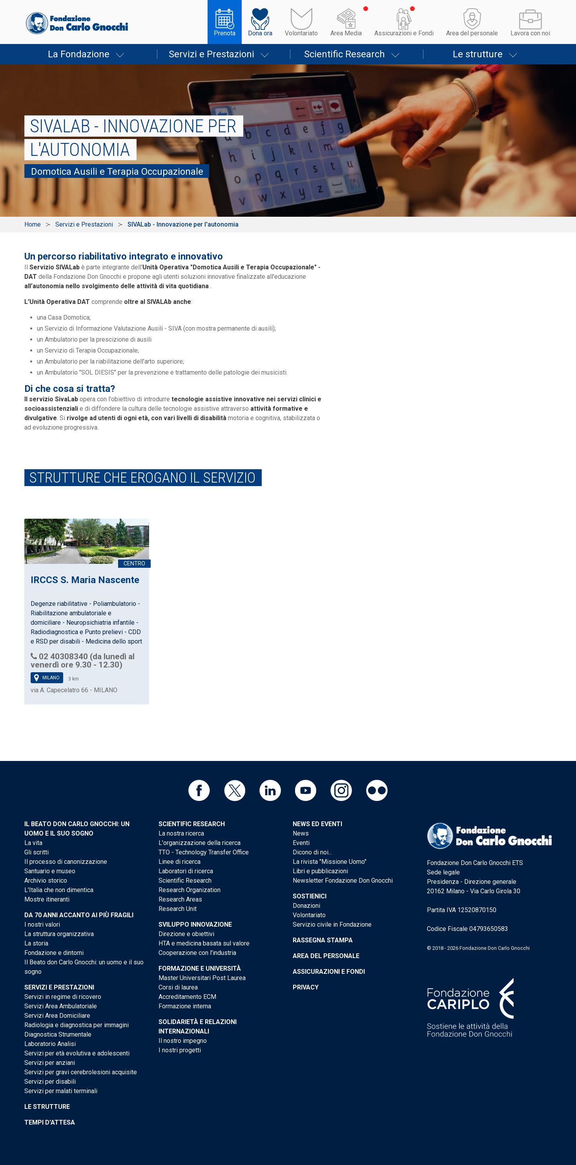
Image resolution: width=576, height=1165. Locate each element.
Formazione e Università (200, 968)
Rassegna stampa (323, 940)
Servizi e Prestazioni (211, 54)
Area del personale (472, 33)
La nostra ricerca (181, 833)
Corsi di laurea (178, 987)
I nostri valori (42, 924)
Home (32, 224)
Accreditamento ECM (187, 996)
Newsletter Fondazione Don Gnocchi (343, 880)
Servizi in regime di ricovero (62, 996)
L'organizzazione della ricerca (200, 843)
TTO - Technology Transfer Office (204, 852)
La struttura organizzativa (59, 934)
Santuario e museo (49, 871)
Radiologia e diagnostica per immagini (76, 1025)
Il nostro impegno (183, 1040)
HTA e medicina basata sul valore (204, 943)
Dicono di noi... (312, 852)
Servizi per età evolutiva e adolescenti (76, 1053)
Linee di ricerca (180, 861)
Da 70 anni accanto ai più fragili (78, 915)
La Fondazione (78, 54)
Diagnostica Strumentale (57, 1034)
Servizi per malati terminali (60, 1091)
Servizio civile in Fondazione (332, 924)
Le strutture (478, 54)
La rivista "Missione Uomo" (329, 861)
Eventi (301, 843)
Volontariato (301, 33)
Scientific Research (344, 54)
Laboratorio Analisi (50, 1044)
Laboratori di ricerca (186, 871)
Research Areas (180, 899)
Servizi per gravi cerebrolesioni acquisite (80, 1072)
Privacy (306, 987)
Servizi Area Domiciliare (57, 1015)
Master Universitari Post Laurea (202, 978)
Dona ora (260, 33)
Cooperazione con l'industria (197, 953)
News (301, 833)
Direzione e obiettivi (186, 934)
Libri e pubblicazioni (320, 871)
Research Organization (190, 890)
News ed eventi (317, 824)
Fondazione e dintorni (54, 953)
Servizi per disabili (50, 1081)
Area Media (346, 33)
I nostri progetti (180, 1050)
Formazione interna (185, 1006)
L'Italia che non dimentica (58, 890)
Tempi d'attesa (49, 1122)
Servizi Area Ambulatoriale (60, 1006)
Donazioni (306, 905)
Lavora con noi (530, 33)
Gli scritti (36, 852)
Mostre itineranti (46, 899)
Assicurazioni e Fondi (404, 33)
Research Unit (178, 909)
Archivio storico (45, 880)
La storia (36, 943)
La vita (33, 843)
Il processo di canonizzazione (65, 861)
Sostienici (309, 896)
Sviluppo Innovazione (195, 924)
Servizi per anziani (49, 1062)
